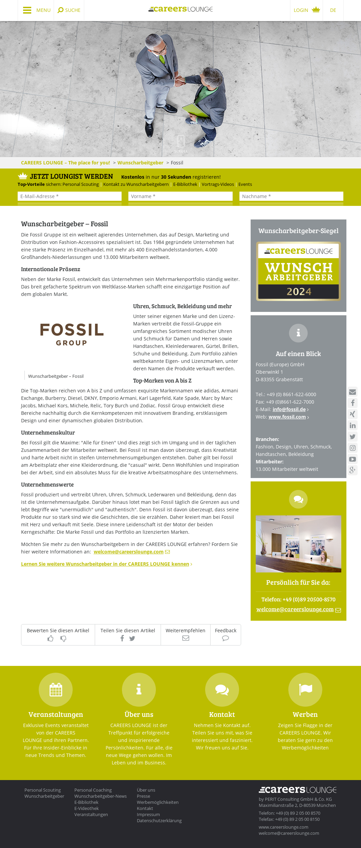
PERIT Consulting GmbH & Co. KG (298, 799)
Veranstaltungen (91, 814)
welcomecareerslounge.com (129, 551)
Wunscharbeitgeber (140, 162)
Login (301, 10)
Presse (143, 796)
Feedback (225, 631)
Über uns (146, 790)
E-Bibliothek (86, 802)
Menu (43, 10)
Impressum (148, 814)
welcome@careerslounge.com (289, 833)
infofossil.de (289, 409)
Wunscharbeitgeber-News (100, 796)
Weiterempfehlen (185, 631)
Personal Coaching (93, 790)
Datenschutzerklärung (159, 820)
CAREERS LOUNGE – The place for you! (65, 162)
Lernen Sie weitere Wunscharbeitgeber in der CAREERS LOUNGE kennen (105, 564)
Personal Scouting (42, 790)
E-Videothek (86, 808)
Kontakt (145, 808)
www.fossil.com (287, 416)
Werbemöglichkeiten (158, 802)
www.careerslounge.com (283, 827)
